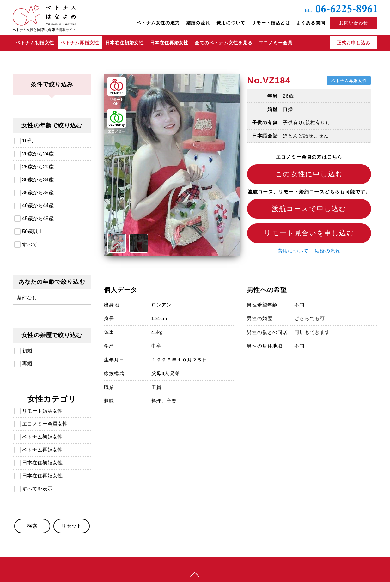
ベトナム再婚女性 (80, 42)
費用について (230, 22)
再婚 (27, 363)
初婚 (27, 350)
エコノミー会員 (275, 42)
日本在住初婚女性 (124, 42)
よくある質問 (310, 22)
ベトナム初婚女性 (35, 42)
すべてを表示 (37, 488)
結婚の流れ (198, 22)
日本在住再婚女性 (169, 42)
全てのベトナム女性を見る (223, 42)
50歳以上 (32, 231)
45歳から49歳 (38, 218)
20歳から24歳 (38, 153)
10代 (27, 140)
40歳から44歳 (38, 205)
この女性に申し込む (309, 174)
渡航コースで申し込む (309, 209)
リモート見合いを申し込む (309, 233)
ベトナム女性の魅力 (158, 22)
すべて (29, 244)
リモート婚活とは (271, 22)
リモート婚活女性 (42, 411)
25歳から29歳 (38, 166)
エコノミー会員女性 (45, 424)
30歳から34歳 (38, 179)
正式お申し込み (353, 42)
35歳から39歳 (38, 192)
